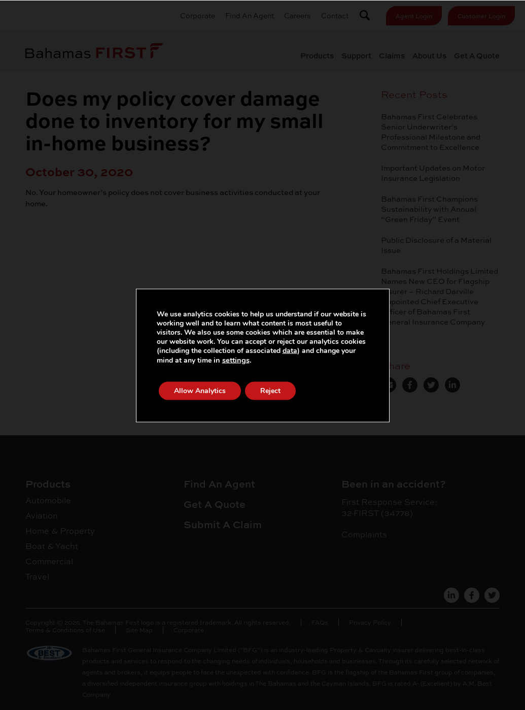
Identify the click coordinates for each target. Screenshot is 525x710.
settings (236, 359)
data (290, 350)
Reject (270, 390)
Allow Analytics (200, 390)
